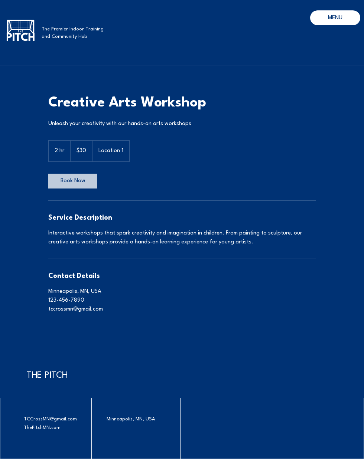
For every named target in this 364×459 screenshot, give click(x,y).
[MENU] (335, 17)
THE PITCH (47, 375)
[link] (72, 181)
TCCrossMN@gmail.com (50, 419)
